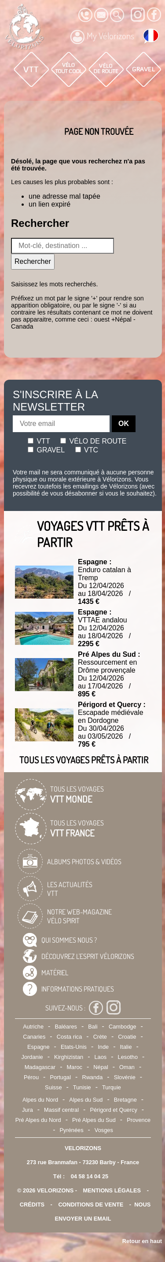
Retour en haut (142, 1241)
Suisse (53, 1087)
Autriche (33, 1026)
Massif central (61, 1110)
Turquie (111, 1087)
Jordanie (32, 1057)
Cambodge (122, 1026)
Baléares (66, 1026)
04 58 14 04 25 (89, 1176)
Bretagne (125, 1099)
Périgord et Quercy (113, 1110)
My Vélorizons (102, 37)
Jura (27, 1110)
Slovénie (125, 1077)
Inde (103, 1047)
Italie (126, 1047)
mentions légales (112, 1190)
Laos (100, 1057)
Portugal (60, 1077)
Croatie (127, 1036)
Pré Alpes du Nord (38, 1120)
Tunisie (82, 1087)
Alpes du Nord (40, 1099)
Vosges (104, 1130)
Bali (92, 1026)
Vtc (86, 450)
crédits (32, 1204)
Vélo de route (93, 441)
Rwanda (92, 1077)
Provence (138, 1120)
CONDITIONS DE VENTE (90, 1204)
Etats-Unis (74, 1047)
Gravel (46, 450)
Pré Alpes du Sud (94, 1120)
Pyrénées (71, 1130)
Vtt (39, 441)
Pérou (31, 1077)
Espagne (38, 1047)
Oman (127, 1067)
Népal (100, 1067)
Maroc (74, 1067)
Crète (100, 1036)
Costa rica (69, 1036)
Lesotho (128, 1057)
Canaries (34, 1036)
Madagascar (40, 1067)
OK (123, 423)
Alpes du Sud (86, 1099)
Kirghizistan (68, 1057)
